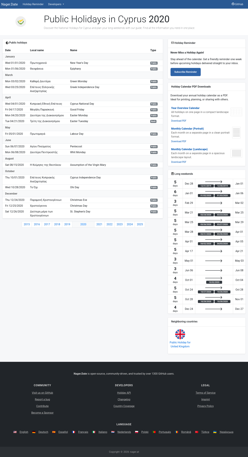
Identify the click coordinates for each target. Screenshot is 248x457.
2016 (37, 224)
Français (83, 432)
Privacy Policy (205, 406)
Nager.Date (9, 4)
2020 (83, 224)
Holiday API (124, 392)
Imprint (205, 399)
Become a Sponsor (42, 412)
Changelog (124, 399)
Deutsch (43, 432)
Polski (144, 432)
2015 (27, 224)
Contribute (42, 406)
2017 (47, 224)
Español (63, 432)
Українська (226, 432)
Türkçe (205, 432)
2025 (140, 224)
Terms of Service (205, 392)
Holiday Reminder (33, 4)
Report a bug (42, 399)
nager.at (134, 451)
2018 (57, 224)
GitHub (237, 4)
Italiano (103, 432)
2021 (99, 224)
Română (186, 432)
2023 (120, 224)
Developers (55, 4)
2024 (130, 224)
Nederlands (124, 432)
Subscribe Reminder (185, 71)
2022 (109, 224)
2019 (67, 224)
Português (165, 432)
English (24, 432)
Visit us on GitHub (42, 392)
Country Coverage (123, 406)
